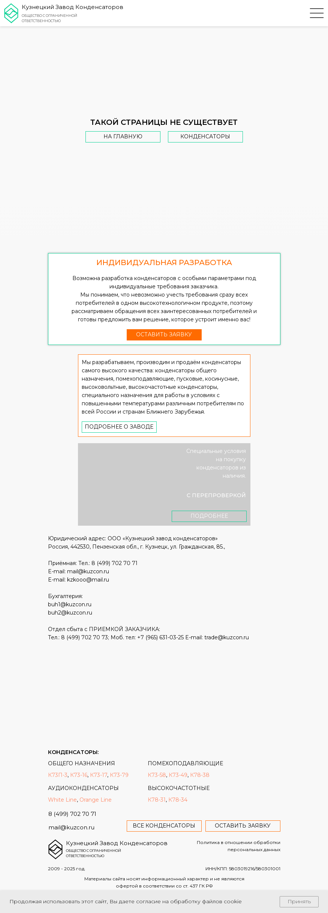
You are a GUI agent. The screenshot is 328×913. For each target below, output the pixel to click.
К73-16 (78, 775)
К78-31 (157, 799)
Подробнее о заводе (119, 426)
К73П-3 (57, 775)
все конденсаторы (164, 825)
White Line (62, 799)
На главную (122, 136)
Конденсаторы (205, 136)
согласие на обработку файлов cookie (189, 901)
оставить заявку (164, 334)
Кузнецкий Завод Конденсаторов (72, 6)
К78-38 (200, 775)
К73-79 (119, 775)
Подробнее (209, 516)
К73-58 (157, 775)
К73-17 (98, 775)
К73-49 (178, 775)
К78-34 (177, 799)
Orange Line (95, 799)
